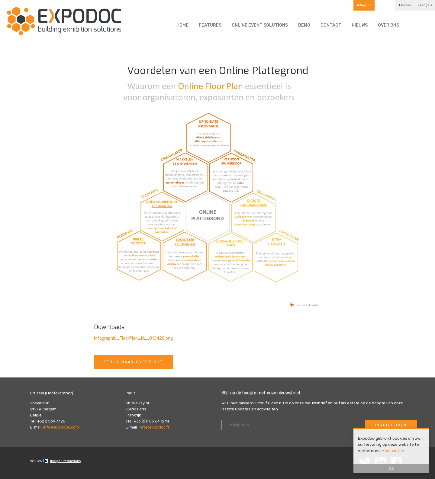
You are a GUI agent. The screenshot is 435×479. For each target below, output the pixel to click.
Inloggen (364, 5)
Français (425, 5)
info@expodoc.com (61, 427)
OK (391, 468)
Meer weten (393, 450)
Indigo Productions (65, 461)
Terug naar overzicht (133, 362)
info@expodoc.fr (154, 427)
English (405, 5)
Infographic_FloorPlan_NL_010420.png (133, 338)
